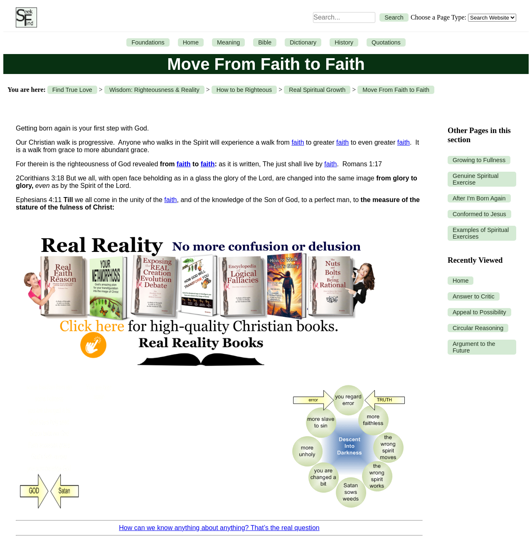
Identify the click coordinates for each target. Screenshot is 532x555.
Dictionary (303, 42)
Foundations (147, 42)
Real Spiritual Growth (317, 89)
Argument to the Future (474, 347)
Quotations (386, 42)
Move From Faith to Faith (395, 89)
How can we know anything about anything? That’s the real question (219, 527)
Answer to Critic (474, 296)
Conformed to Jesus (479, 214)
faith (297, 142)
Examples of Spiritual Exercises (481, 233)
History (344, 42)
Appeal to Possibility (479, 312)
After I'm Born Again (479, 198)
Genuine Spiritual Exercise (475, 179)
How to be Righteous (244, 89)
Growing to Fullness (479, 160)
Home (191, 42)
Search (394, 17)
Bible (264, 42)
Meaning (228, 42)
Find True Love (72, 89)
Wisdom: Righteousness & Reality (154, 89)
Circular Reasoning (478, 328)
